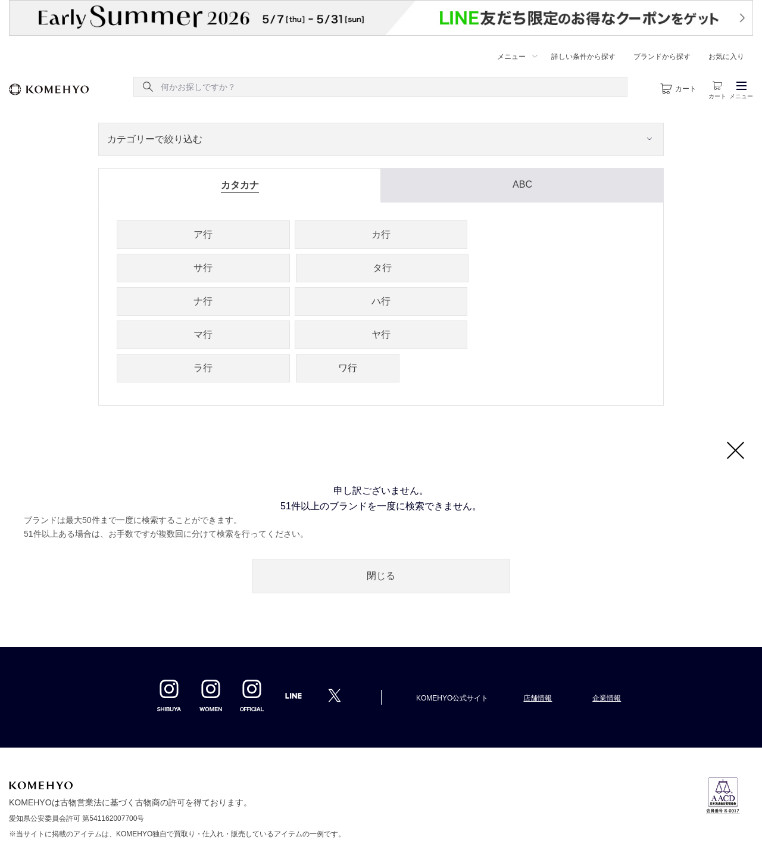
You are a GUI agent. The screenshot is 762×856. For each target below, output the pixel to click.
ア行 (203, 234)
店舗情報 (537, 698)
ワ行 (347, 368)
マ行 (203, 334)
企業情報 (606, 698)
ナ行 (203, 301)
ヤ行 (381, 334)
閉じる (381, 576)
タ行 (382, 268)
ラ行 (203, 368)
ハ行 (381, 301)
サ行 (203, 268)
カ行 (381, 234)
